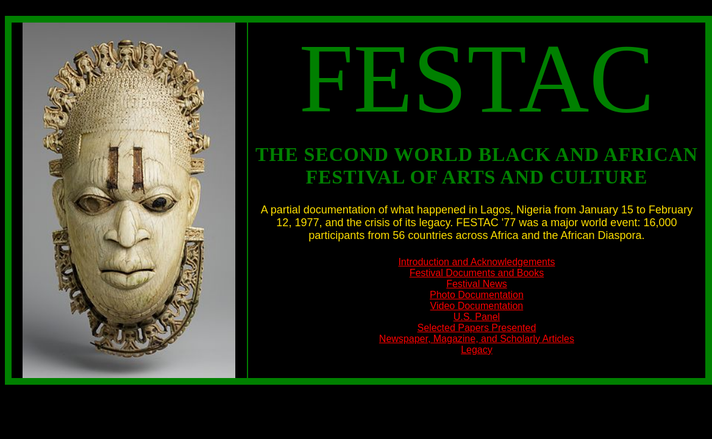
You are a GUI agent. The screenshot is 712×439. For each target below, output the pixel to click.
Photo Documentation (477, 295)
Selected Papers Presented (477, 328)
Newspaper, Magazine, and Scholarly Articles (476, 339)
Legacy (477, 349)
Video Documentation (477, 306)
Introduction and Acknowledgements (476, 262)
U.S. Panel (477, 317)
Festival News (476, 284)
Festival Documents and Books (477, 273)
